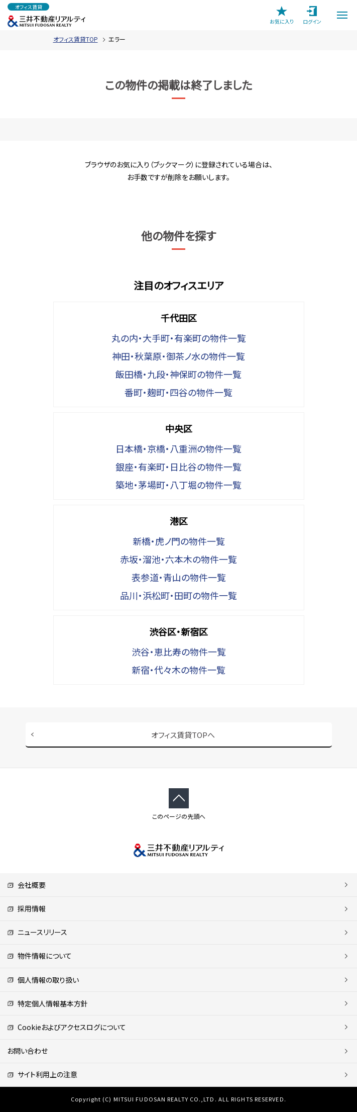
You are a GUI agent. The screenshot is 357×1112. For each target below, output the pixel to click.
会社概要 (26, 885)
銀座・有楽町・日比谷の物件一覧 (178, 466)
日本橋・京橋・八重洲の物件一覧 (178, 448)
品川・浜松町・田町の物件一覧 (178, 595)
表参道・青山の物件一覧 (179, 577)
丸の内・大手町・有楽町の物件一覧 (178, 337)
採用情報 (26, 908)
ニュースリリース (37, 932)
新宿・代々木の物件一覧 (178, 669)
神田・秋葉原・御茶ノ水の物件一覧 (178, 355)
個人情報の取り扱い (43, 980)
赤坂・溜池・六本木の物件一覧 (178, 559)
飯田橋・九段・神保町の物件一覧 (178, 374)
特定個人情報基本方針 (47, 1003)
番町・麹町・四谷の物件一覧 (178, 392)
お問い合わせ (27, 1051)
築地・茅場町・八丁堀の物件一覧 (178, 484)
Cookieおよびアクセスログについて (66, 1027)
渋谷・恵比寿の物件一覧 (179, 651)
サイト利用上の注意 (42, 1074)
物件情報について (39, 956)
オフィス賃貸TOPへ (183, 734)
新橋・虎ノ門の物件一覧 (179, 540)
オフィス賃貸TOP (75, 39)
